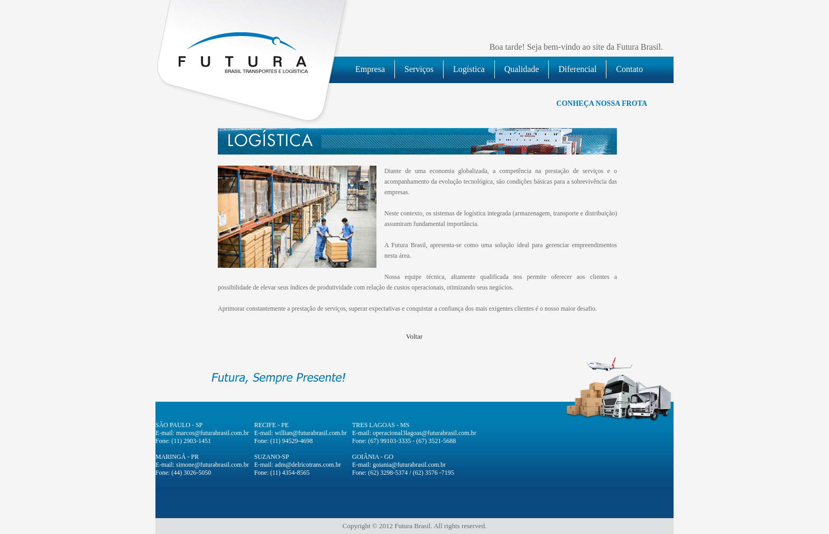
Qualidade (521, 69)
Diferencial (577, 69)
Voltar (414, 336)
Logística (469, 69)
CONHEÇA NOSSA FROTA (601, 103)
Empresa (370, 69)
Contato (629, 69)
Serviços (419, 69)
